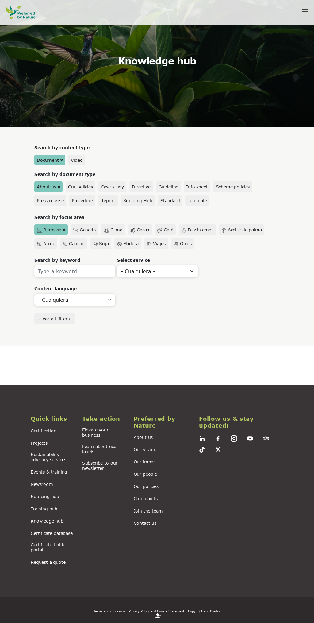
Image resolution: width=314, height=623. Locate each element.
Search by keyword (57, 260)
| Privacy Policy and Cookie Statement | (156, 611)
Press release (50, 200)
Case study (112, 186)
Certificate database (52, 533)
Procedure (82, 200)
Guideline (168, 186)
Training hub (44, 508)
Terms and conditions (109, 611)
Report (108, 200)
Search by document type (64, 174)
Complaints (146, 498)
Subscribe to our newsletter (99, 465)
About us (46, 186)
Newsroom (42, 484)
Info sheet (197, 186)
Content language (55, 288)
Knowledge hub (47, 521)
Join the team (148, 510)
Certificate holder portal (49, 547)
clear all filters (54, 318)
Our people (145, 474)
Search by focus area (59, 217)
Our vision (144, 449)
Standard (170, 200)
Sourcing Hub (137, 200)
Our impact (145, 461)
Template (197, 200)
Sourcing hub (45, 496)
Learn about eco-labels (100, 449)
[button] (53, 419)
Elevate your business (95, 432)
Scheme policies (233, 186)
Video (77, 160)
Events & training (49, 471)
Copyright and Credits (204, 611)
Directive (141, 186)
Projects (39, 443)
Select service (133, 260)
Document (48, 160)
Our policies (80, 186)
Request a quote (48, 562)
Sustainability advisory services (48, 457)
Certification (43, 430)
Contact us (145, 523)
